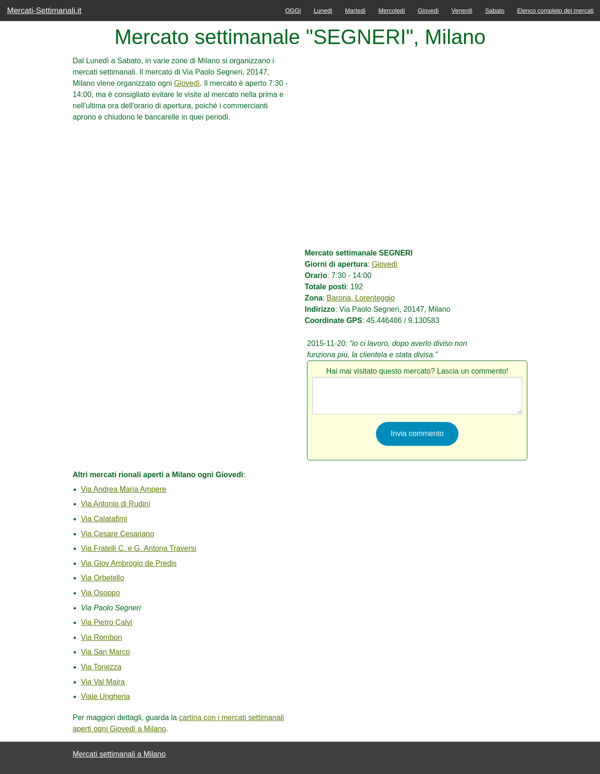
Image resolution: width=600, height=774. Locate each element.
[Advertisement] (183, 188)
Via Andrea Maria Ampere (123, 489)
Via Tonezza (101, 667)
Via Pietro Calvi (106, 622)
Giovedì (428, 10)
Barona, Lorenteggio (361, 298)
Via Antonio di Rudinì (115, 504)
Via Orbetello (102, 578)
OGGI (293, 10)
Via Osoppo (100, 593)
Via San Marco (105, 652)
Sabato (494, 10)
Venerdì (461, 10)
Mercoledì (391, 10)
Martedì (355, 10)
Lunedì (323, 10)
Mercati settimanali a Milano (119, 754)
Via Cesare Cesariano (117, 534)
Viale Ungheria (105, 696)
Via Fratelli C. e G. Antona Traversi (138, 548)
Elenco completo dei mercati (555, 10)
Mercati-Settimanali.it (44, 10)
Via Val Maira (103, 682)
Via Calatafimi (104, 519)
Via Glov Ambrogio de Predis (129, 563)
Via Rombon (101, 637)
